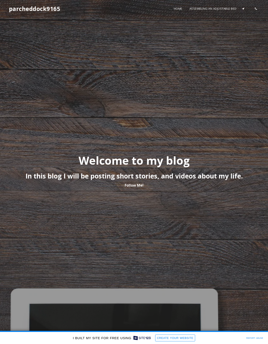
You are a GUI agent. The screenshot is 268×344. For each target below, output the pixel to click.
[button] (243, 8)
